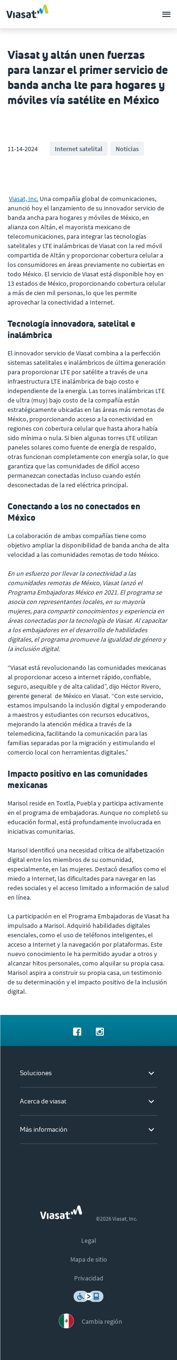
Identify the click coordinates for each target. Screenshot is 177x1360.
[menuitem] (77, 1030)
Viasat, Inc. (23, 198)
